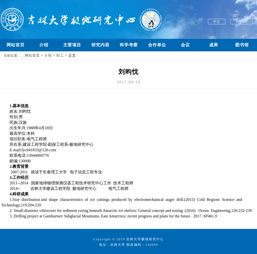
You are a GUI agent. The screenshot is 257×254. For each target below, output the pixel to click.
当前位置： (12, 55)
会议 (185, 45)
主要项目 (72, 45)
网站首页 (16, 45)
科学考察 (129, 45)
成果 (213, 45)
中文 (216, 21)
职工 (60, 55)
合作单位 (157, 45)
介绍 (43, 45)
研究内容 (100, 45)
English (241, 21)
